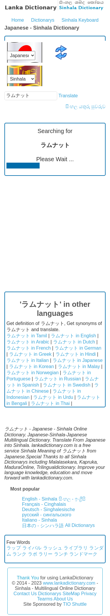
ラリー (45, 554)
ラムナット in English (73, 335)
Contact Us (25, 593)
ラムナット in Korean (31, 366)
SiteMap (71, 593)
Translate (68, 95)
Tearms (45, 598)
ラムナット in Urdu (53, 397)
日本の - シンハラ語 (43, 525)
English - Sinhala (39, 498)
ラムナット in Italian (27, 360)
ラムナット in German (78, 348)
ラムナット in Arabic (27, 341)
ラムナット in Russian (57, 378)
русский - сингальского (46, 514)
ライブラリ (76, 547)
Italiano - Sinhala (39, 520)
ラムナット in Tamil (26, 335)
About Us (63, 598)
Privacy (88, 593)
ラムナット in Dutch (74, 341)
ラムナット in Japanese (78, 360)
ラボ (32, 554)
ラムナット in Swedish (66, 384)
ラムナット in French (28, 348)
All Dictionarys (80, 525)
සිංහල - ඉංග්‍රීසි (72, 498)
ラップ (13, 547)
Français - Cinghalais (44, 504)
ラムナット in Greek (30, 354)
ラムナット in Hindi (75, 354)
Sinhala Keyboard (80, 20)
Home (17, 20)
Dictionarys (42, 20)
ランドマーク (83, 554)
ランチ (61, 554)
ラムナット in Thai (50, 403)
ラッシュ (52, 547)
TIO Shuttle (75, 604)
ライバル (32, 547)
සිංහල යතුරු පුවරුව (85, 106)
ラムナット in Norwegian (32, 372)
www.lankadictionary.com (69, 583)
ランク (19, 554)
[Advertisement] (55, 234)
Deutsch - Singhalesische (48, 509)
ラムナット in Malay (79, 366)
